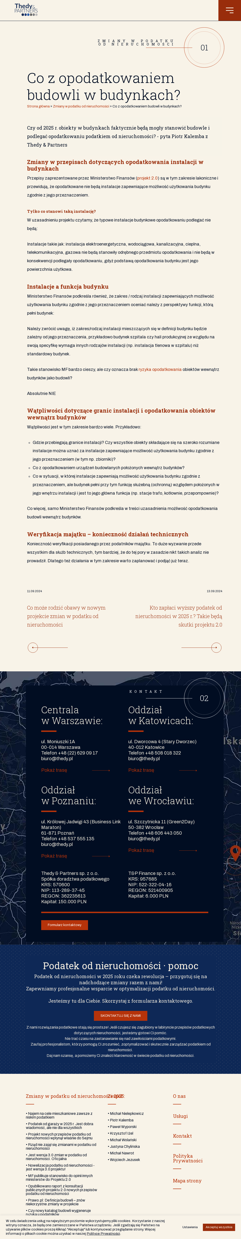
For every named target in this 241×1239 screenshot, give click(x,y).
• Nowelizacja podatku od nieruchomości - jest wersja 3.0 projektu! (60, 1167)
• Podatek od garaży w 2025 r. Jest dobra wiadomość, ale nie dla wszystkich (59, 1126)
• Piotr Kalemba (120, 1120)
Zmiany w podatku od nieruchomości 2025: (75, 1096)
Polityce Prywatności (103, 1233)
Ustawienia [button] (190, 1227)
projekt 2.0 (147, 178)
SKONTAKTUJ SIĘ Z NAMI (120, 1015)
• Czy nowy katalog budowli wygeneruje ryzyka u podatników (58, 1212)
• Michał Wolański (122, 1140)
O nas (179, 1096)
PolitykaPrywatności (188, 1158)
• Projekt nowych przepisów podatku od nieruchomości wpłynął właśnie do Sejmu (59, 1136)
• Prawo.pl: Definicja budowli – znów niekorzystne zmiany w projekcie (55, 1202)
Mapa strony (187, 1180)
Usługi (180, 1116)
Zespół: (115, 1096)
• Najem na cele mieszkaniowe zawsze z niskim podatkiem (59, 1115)
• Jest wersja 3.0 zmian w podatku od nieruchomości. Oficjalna (56, 1157)
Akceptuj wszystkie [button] (219, 1227)
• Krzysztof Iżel (120, 1133)
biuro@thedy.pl (57, 758)
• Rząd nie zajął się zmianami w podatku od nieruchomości (61, 1146)
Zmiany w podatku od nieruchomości (81, 106)
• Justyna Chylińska (124, 1147)
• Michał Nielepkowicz (126, 1114)
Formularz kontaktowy (64, 925)
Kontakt (182, 1136)
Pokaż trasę (54, 770)
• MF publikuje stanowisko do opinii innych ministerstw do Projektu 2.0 (59, 1178)
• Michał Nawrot (121, 1153)
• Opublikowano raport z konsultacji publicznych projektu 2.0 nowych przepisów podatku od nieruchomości (61, 1190)
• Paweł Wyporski (122, 1127)
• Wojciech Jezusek (124, 1160)
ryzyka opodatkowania (160, 369)
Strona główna (38, 106)
